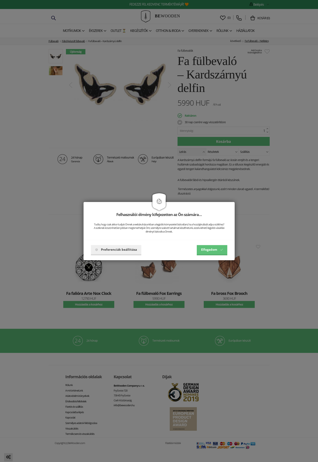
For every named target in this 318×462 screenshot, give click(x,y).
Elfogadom (212, 249)
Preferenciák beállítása (116, 249)
